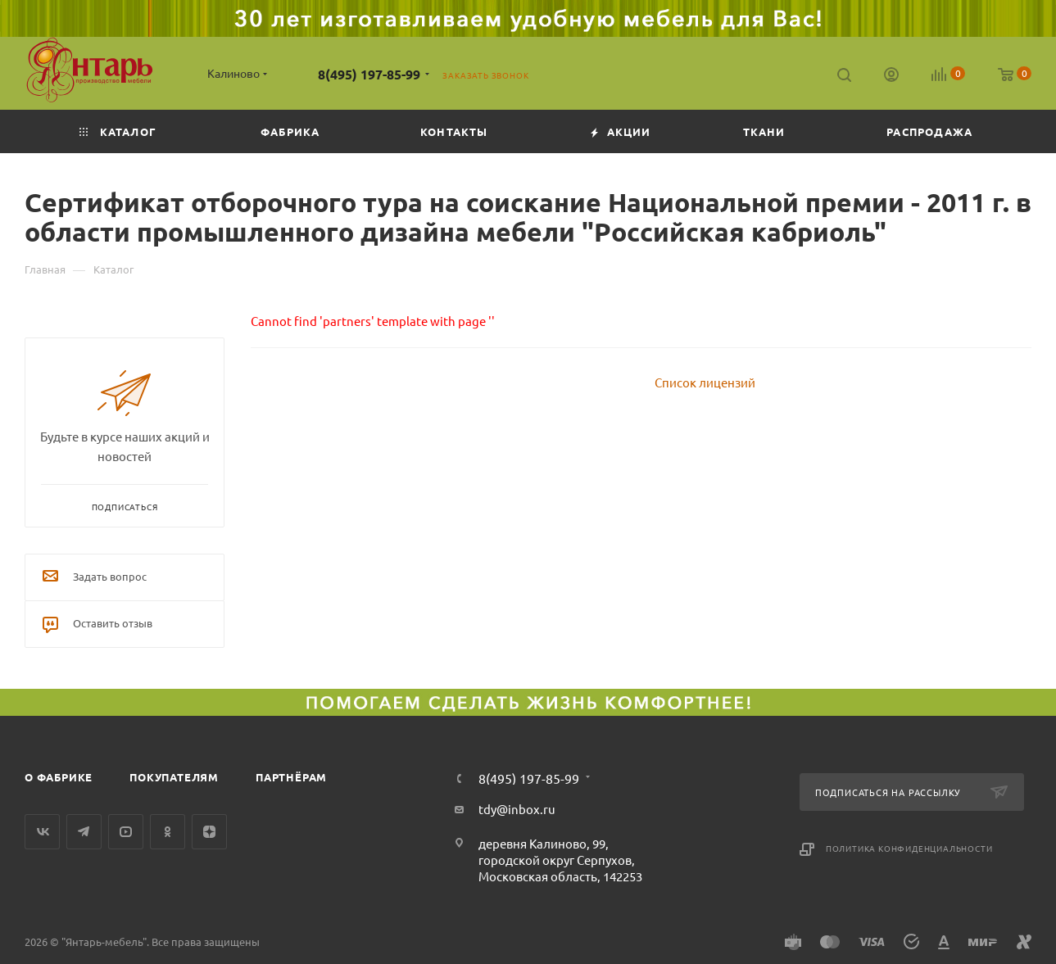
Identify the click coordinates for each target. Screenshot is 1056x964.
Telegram (84, 831)
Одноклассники (167, 831)
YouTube (125, 831)
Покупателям (174, 777)
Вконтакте (42, 831)
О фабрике (59, 777)
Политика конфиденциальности (909, 848)
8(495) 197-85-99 (369, 74)
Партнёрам (291, 777)
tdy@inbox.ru (516, 809)
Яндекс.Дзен (209, 831)
